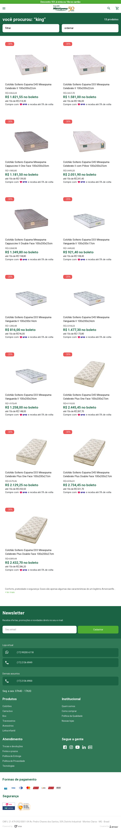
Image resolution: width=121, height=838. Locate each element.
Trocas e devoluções (13, 746)
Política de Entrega (12, 756)
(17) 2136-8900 (18, 681)
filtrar (8, 28)
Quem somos (68, 706)
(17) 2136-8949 (18, 662)
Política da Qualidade (72, 716)
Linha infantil (9, 730)
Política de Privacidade (14, 761)
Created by (109, 826)
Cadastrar (98, 629)
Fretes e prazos (10, 751)
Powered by (12, 826)
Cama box (8, 711)
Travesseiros (9, 721)
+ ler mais (10, 592)
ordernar (69, 28)
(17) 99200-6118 (19, 652)
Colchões (7, 706)
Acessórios (8, 725)
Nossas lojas (68, 721)
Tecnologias (8, 766)
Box (4, 716)
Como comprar (69, 711)
